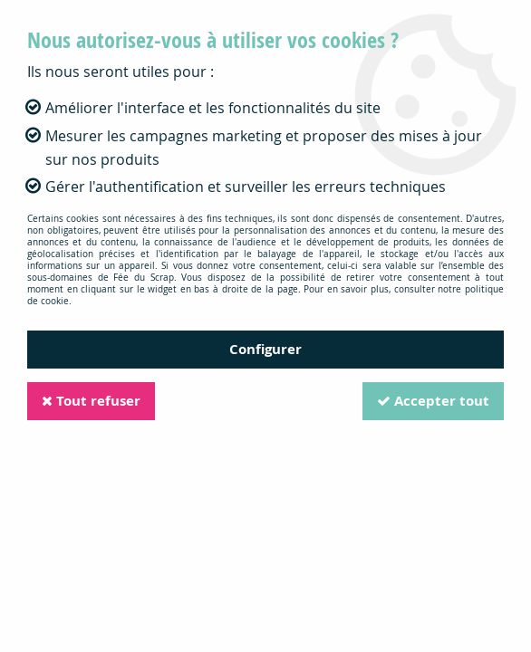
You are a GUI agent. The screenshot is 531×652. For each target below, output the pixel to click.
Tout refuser (91, 400)
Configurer (265, 349)
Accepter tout (433, 400)
